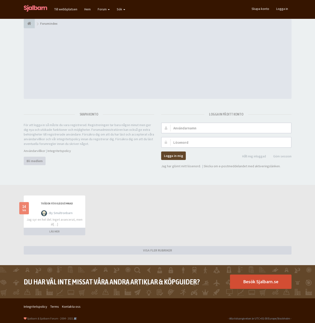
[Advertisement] (158, 63)
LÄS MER (54, 231)
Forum (104, 9)
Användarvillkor (34, 151)
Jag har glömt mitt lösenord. (181, 166)
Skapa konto (260, 9)
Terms (54, 306)
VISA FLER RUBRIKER (157, 250)
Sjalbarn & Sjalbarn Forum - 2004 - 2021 (50, 318)
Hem (87, 9)
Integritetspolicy (59, 151)
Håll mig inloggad (251, 156)
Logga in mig (173, 156)
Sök (121, 9)
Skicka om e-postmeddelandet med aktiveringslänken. (242, 166)
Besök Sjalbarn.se (260, 281)
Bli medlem (35, 161)
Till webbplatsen (65, 9)
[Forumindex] (29, 23)
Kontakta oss (71, 306)
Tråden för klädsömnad (57, 203)
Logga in (282, 9)
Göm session (280, 156)
